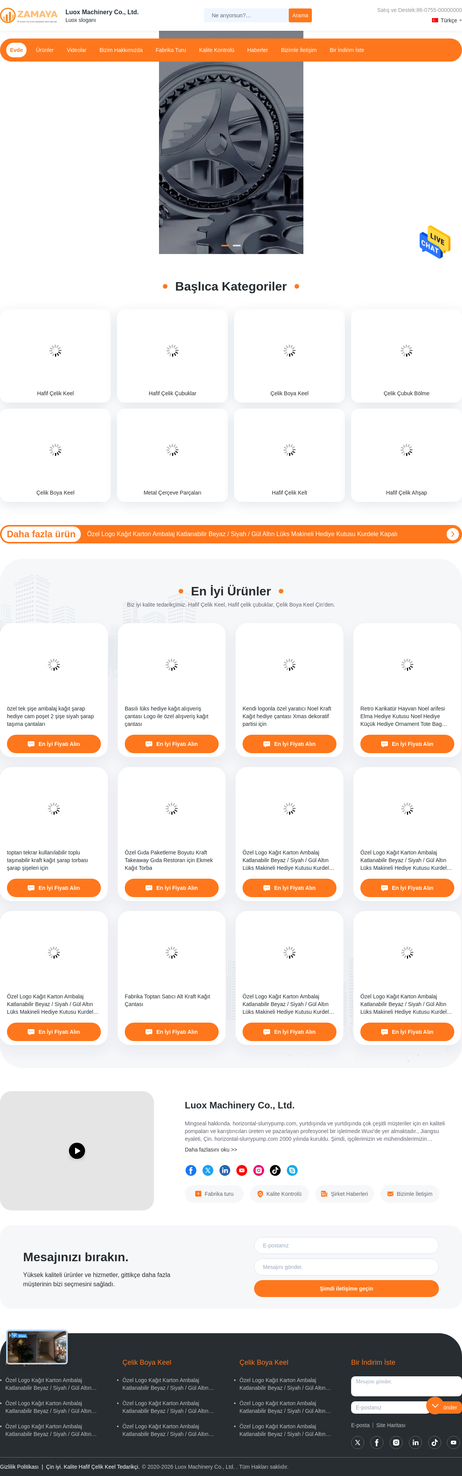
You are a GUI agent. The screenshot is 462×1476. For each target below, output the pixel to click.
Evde (16, 50)
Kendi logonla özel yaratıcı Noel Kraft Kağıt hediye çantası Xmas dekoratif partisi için (287, 716)
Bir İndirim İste (347, 50)
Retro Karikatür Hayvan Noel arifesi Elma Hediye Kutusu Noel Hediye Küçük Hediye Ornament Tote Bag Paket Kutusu (402, 716)
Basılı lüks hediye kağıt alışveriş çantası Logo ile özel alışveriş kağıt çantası (166, 716)
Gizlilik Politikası (19, 1467)
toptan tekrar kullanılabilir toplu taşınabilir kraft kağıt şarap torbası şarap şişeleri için (47, 860)
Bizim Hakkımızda (121, 50)
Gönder (448, 1407)
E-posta (360, 1425)
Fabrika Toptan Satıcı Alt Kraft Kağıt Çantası (167, 1000)
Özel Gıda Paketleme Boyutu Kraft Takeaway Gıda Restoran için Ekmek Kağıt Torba (169, 860)
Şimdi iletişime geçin (346, 1288)
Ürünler (45, 50)
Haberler (257, 50)
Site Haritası (390, 1425)
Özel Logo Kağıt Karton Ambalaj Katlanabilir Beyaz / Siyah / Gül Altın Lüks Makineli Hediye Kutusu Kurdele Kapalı (242, 534)
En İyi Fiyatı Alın (54, 744)
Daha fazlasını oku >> (211, 1150)
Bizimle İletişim (299, 50)
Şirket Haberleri (344, 1194)
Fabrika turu (171, 50)
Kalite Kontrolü (216, 50)
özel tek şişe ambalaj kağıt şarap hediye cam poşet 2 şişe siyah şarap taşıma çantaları (50, 716)
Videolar (76, 50)
